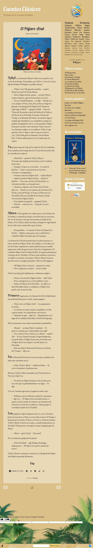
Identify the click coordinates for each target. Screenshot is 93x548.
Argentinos (67, 48)
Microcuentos (74, 52)
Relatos (87, 28)
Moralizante (68, 44)
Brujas (88, 35)
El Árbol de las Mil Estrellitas (74, 91)
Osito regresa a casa (71, 125)
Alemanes (87, 33)
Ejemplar (74, 46)
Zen (80, 33)
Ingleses (67, 41)
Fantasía (35, 478)
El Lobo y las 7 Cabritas (73, 108)
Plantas (88, 52)
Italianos (80, 46)
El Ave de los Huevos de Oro (74, 123)
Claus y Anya (69, 75)
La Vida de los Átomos (72, 86)
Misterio (77, 30)
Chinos (75, 44)
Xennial (81, 39)
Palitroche (68, 110)
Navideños (68, 33)
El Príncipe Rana (70, 73)
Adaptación (78, 41)
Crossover (75, 50)
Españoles (68, 37)
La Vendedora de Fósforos (73, 113)
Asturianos (74, 48)
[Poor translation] (7, 519)
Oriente (67, 39)
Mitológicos (86, 37)
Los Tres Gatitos (70, 118)
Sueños (75, 33)
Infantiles (68, 25)
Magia (87, 25)
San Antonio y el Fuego (72, 77)
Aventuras (85, 22)
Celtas (80, 48)
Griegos (87, 39)
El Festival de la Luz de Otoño (75, 93)
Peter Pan (68, 105)
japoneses (87, 46)
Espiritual (81, 50)
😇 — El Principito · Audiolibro (75, 173)
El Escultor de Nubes (72, 84)
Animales (87, 30)
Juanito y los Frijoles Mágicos (74, 103)
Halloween (74, 39)
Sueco (71, 54)
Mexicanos (67, 52)
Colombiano (68, 50)
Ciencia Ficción (71, 35)
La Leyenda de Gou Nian (73, 82)
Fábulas (78, 25)
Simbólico (67, 54)
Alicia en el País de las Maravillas (75, 115)
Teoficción (76, 54)
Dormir (87, 44)
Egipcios (67, 46)
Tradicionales (70, 28)
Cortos (79, 28)
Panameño (82, 52)
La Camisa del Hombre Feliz (74, 120)
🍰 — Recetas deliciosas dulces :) (75, 171)
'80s (72, 41)
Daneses (81, 44)
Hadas (81, 35)
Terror (81, 54)
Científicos (87, 48)
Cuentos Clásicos (21, 9)
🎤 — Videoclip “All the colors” (75, 168)
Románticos (76, 37)
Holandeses (86, 41)
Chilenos (68, 30)
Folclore (87, 50)
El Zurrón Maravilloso (72, 79)
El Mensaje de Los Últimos (73, 88)
